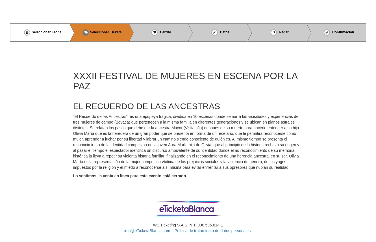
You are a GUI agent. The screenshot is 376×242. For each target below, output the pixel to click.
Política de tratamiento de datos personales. (213, 230)
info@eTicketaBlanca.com (147, 230)
